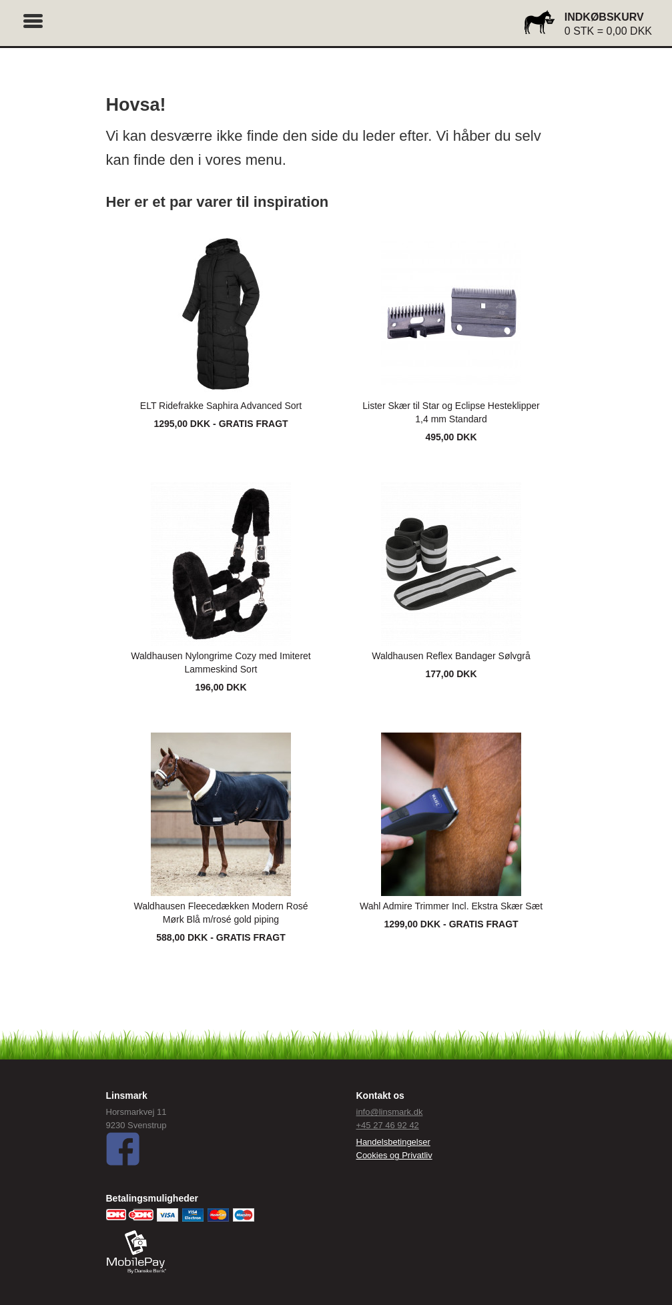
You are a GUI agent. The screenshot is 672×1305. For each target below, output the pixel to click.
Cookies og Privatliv (394, 1155)
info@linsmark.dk (389, 1112)
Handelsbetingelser (393, 1142)
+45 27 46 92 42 (387, 1125)
